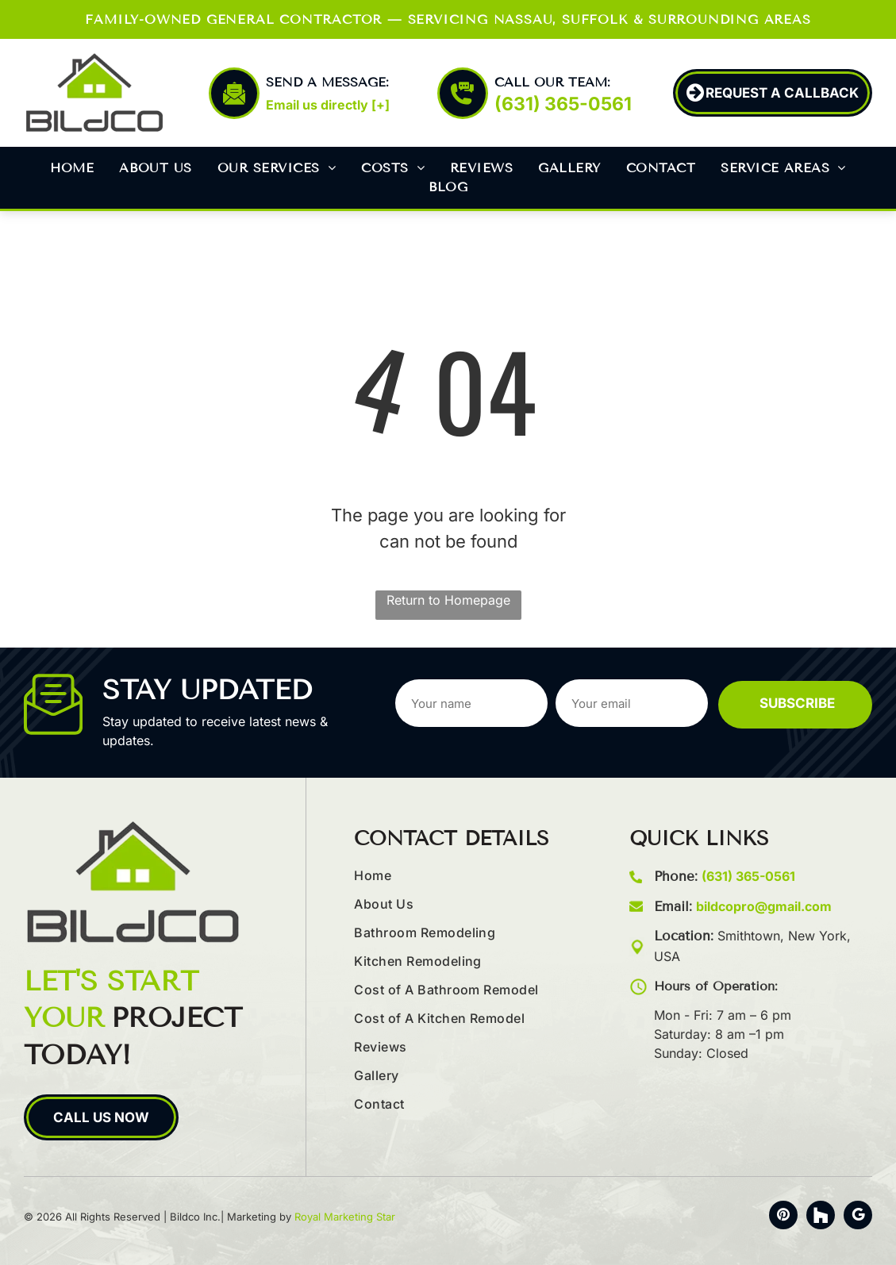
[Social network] (820, 1217)
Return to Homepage (448, 600)
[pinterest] (783, 1217)
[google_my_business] (858, 1217)
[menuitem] (71, 168)
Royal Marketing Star (344, 1216)
